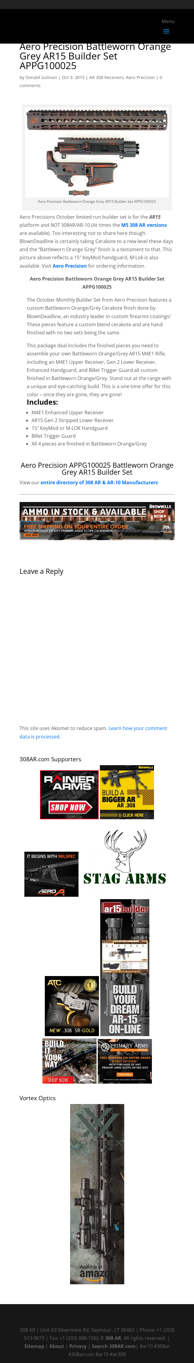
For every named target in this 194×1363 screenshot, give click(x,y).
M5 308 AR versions (144, 225)
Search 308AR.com (114, 1346)
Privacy (78, 1346)
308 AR (113, 1338)
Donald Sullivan (41, 77)
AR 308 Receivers (106, 77)
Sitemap (34, 1346)
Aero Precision (140, 77)
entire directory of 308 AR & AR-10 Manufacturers (99, 482)
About (56, 1346)
